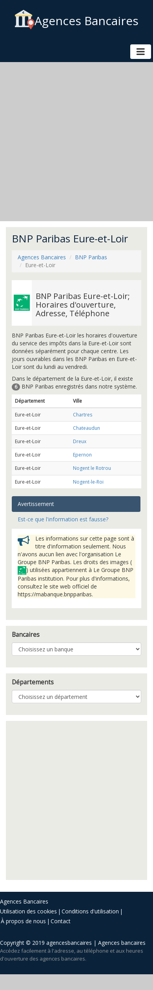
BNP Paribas (91, 257)
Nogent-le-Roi (88, 481)
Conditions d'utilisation (90, 911)
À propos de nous (23, 921)
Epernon (82, 454)
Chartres (82, 414)
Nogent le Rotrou (92, 468)
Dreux (79, 441)
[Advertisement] (73, 141)
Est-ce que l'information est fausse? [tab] (63, 519)
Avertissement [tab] (36, 504)
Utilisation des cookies (28, 911)
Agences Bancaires (76, 21)
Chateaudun (86, 428)
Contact (61, 921)
